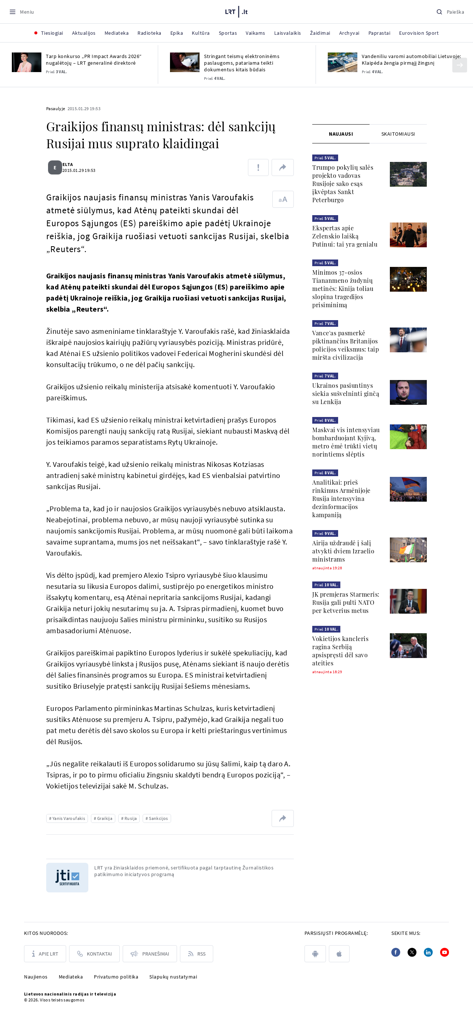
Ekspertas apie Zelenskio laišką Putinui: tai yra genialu (344, 236)
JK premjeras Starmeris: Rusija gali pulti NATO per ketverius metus (346, 602)
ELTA (72, 164)
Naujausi (341, 133)
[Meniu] (21, 11)
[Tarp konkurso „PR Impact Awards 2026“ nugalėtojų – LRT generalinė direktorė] (26, 62)
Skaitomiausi (398, 133)
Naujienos (36, 976)
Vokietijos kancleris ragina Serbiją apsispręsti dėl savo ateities (340, 651)
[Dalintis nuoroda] (283, 167)
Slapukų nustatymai (173, 976)
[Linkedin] (428, 952)
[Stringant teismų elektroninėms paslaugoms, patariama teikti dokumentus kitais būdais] (185, 62)
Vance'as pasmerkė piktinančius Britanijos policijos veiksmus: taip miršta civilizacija (345, 345)
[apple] (339, 953)
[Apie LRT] (45, 953)
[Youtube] (444, 952)
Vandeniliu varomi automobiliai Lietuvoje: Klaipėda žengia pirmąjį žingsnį (411, 59)
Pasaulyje (55, 108)
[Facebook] (395, 952)
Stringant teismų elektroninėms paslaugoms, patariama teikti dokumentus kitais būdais (241, 63)
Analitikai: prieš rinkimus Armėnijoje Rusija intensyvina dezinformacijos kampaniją (341, 498)
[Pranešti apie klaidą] (258, 167)
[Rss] (196, 953)
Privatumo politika (116, 976)
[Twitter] (412, 952)
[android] (315, 953)
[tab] (341, 133)
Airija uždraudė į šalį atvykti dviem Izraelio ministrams (343, 551)
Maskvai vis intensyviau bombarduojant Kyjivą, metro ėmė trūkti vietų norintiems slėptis (346, 442)
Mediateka (71, 976)
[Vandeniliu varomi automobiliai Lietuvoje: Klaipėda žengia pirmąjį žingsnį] (342, 62)
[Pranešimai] (150, 953)
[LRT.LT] (236, 10)
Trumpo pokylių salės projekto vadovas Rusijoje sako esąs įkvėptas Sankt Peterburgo (342, 183)
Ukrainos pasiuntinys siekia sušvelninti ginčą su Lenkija (345, 393)
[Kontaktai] (94, 953)
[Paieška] (450, 11)
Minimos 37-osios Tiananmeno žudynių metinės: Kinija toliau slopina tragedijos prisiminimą (342, 288)
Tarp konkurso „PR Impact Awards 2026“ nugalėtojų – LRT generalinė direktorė (94, 59)
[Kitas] (459, 65)
